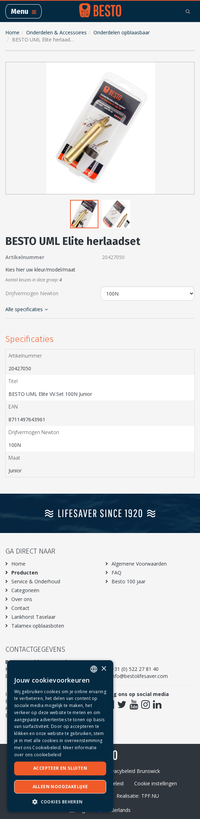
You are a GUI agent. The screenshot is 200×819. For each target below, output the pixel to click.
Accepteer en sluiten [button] (60, 768)
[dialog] (60, 736)
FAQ (116, 572)
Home (12, 32)
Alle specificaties (26, 309)
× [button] (103, 669)
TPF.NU (150, 795)
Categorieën (25, 590)
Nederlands (114, 810)
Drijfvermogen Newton (31, 293)
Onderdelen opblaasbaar (121, 32)
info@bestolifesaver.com (139, 676)
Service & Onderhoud (35, 581)
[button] (187, 68)
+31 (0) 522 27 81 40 (135, 669)
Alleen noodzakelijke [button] (60, 787)
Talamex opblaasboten (37, 625)
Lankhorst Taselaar (33, 616)
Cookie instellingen (155, 783)
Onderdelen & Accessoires (56, 32)
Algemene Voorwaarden (139, 563)
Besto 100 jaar (128, 581)
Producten (24, 572)
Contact (20, 608)
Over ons (21, 599)
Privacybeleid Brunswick (132, 771)
